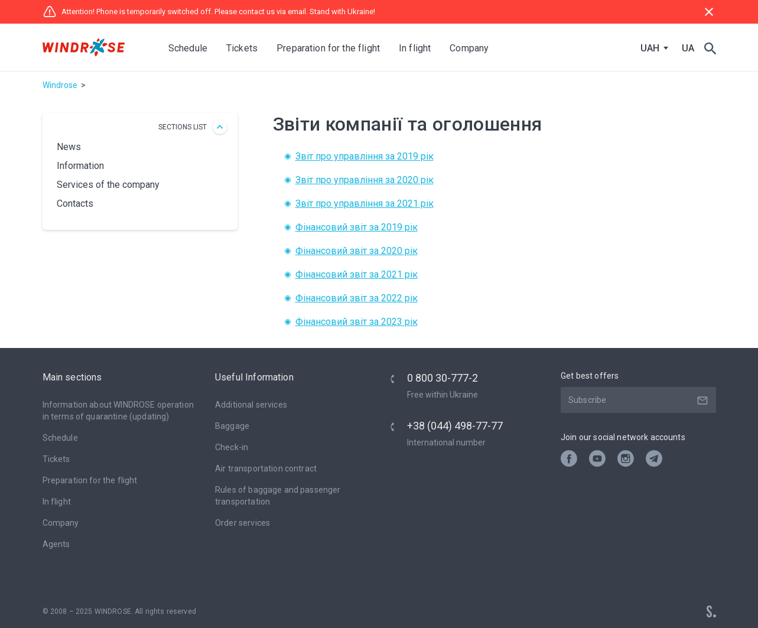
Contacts (75, 203)
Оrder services (242, 523)
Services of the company (108, 184)
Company (61, 523)
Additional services (251, 404)
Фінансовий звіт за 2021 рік (356, 274)
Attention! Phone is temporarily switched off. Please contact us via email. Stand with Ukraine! (209, 12)
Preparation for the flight (90, 480)
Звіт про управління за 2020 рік (364, 180)
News (69, 146)
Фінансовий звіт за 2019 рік (356, 227)
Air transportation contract (266, 468)
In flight (57, 501)
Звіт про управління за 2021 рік (364, 203)
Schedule (189, 48)
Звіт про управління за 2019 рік (364, 156)
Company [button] (470, 48)
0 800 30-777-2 (442, 378)
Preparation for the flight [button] (329, 48)
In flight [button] (416, 48)
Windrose (60, 85)
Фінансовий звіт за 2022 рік (356, 298)
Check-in (231, 447)
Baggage (232, 426)
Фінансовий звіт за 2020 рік (356, 250)
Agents (56, 544)
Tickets (56, 459)
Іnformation (80, 165)
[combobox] (651, 48)
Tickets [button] (243, 48)
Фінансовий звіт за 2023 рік (356, 321)
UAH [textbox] (649, 48)
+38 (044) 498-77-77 (455, 425)
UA (688, 48)
